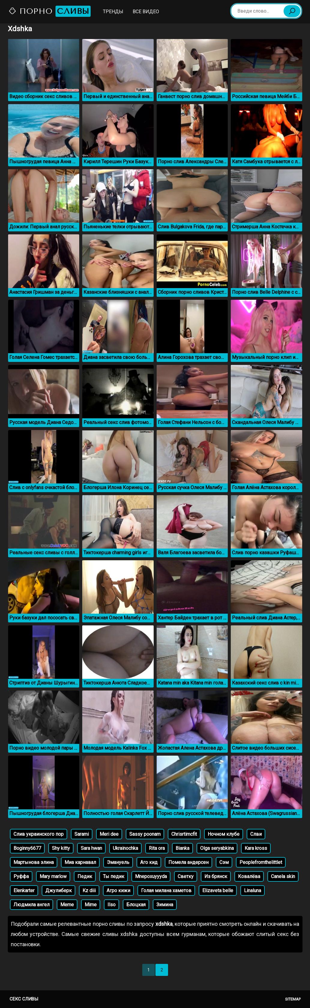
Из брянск (215, 876)
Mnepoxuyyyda (151, 876)
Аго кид (149, 862)
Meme (67, 904)
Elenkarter (24, 890)
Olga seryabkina (217, 848)
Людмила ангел (32, 904)
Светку (186, 876)
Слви (256, 834)
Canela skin (283, 876)
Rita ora (157, 848)
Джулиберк (58, 890)
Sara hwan (91, 848)
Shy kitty (61, 848)
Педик (84, 876)
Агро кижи (118, 890)
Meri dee (109, 834)
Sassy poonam (145, 834)
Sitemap (293, 999)
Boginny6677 (27, 848)
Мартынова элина (34, 862)
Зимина (164, 904)
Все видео (146, 11)
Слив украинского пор (39, 834)
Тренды (113, 11)
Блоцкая (136, 904)
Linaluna (252, 890)
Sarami (81, 834)
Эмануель (118, 862)
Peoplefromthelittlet (260, 862)
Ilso (111, 904)
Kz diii (89, 890)
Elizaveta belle (217, 890)
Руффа (21, 876)
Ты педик (113, 876)
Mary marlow (53, 876)
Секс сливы (24, 999)
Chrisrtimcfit (184, 834)
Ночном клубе (223, 834)
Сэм (224, 862)
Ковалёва (249, 876)
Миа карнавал (80, 862)
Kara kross (256, 848)
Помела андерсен (188, 862)
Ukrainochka (125, 848)
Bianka (182, 848)
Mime (91, 904)
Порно (49, 11)
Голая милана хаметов (166, 890)
